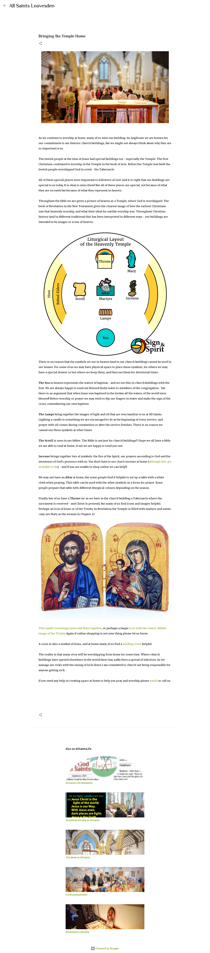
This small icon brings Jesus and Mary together (70, 628)
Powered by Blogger (105, 948)
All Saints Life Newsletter (79, 783)
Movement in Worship (77, 932)
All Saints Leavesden (31, 6)
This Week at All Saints (78, 857)
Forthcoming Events (76, 894)
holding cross (132, 644)
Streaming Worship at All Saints (83, 820)
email (153, 680)
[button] (40, 44)
